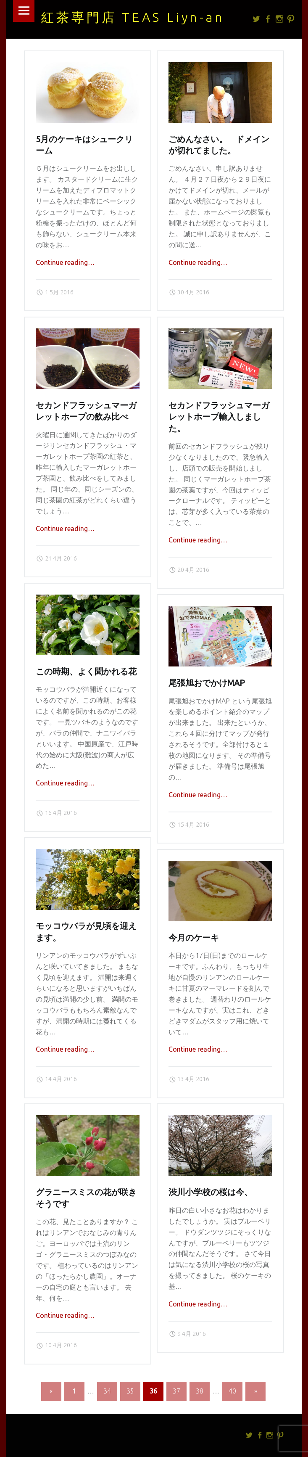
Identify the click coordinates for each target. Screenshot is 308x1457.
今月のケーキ (193, 937)
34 (107, 1391)
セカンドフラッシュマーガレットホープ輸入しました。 (218, 417)
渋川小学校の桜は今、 (210, 1192)
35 (130, 1391)
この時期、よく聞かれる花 (86, 671)
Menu (24, 11)
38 (199, 1391)
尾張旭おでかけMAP (206, 683)
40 (232, 1391)
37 (176, 1391)
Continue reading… (65, 262)
